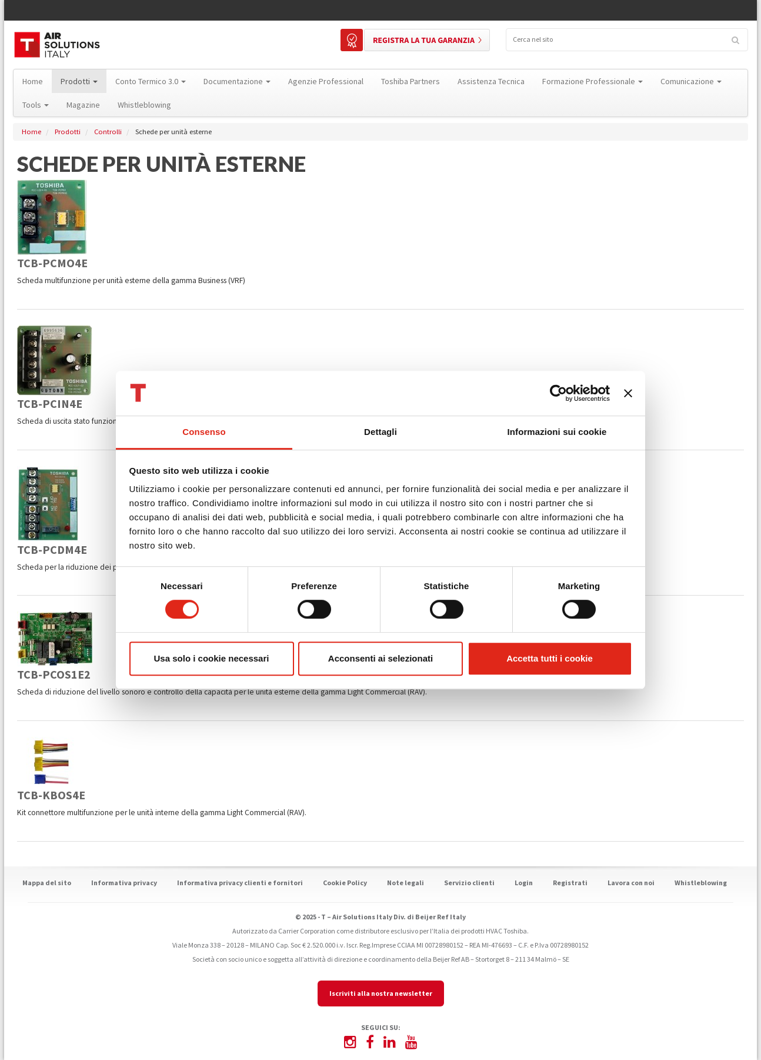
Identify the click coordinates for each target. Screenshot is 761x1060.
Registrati (570, 882)
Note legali (405, 882)
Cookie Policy (345, 882)
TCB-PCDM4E (52, 549)
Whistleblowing (701, 882)
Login (524, 882)
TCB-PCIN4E (49, 403)
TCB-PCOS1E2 (54, 674)
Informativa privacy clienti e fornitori (240, 882)
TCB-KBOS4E (51, 794)
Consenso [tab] (203, 432)
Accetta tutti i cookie (549, 658)
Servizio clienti (469, 882)
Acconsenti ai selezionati (380, 658)
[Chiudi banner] (628, 393)
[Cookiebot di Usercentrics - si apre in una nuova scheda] (558, 393)
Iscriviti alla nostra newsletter (380, 993)
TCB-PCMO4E (52, 262)
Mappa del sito (46, 882)
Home (31, 131)
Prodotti (68, 131)
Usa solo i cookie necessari (211, 658)
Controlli (108, 131)
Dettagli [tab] (380, 432)
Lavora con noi (631, 882)
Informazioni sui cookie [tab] (557, 432)
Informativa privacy (124, 882)
